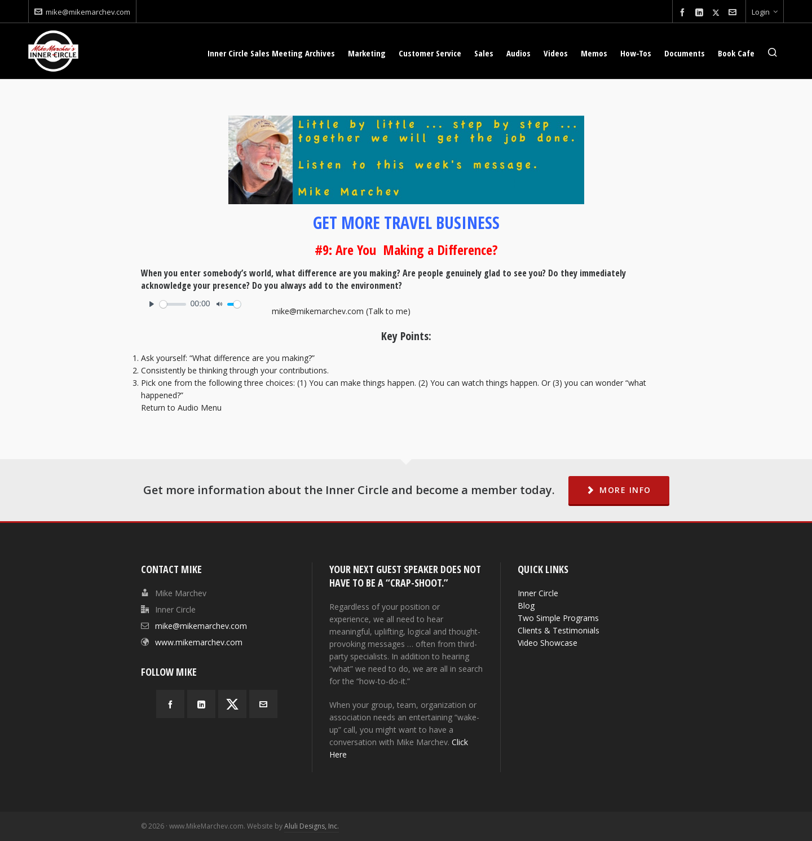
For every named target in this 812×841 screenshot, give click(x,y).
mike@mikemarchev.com (82, 12)
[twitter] (717, 12)
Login (765, 12)
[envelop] (734, 12)
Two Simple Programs (558, 618)
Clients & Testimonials (558, 630)
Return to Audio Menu (181, 407)
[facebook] (684, 12)
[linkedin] (701, 12)
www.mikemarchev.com (198, 642)
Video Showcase (547, 642)
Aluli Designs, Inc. (311, 826)
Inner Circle (538, 593)
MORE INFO (618, 490)
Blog (526, 605)
